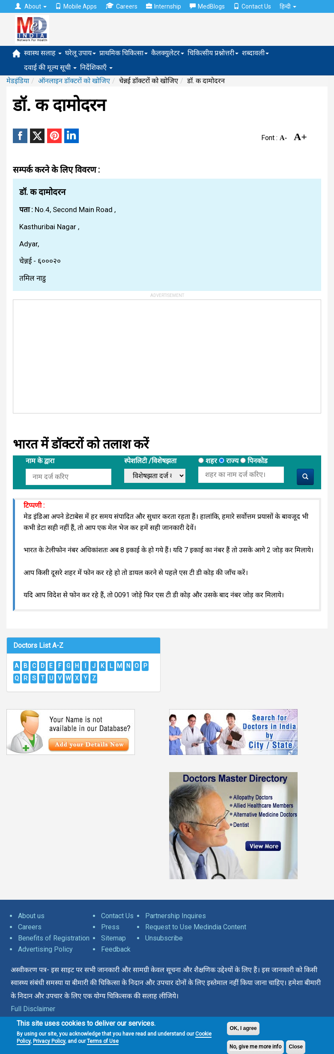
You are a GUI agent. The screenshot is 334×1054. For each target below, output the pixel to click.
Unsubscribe (164, 938)
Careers (121, 6)
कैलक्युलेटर (167, 53)
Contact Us (252, 6)
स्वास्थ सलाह (43, 53)
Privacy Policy (49, 1041)
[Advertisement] (77, 353)
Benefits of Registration (53, 938)
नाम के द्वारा (40, 461)
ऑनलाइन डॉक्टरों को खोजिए (74, 81)
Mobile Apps (76, 6)
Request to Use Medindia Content (195, 927)
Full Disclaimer (33, 1009)
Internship (163, 6)
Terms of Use (103, 1041)
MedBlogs (207, 6)
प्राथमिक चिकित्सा (123, 53)
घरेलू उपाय (80, 53)
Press (110, 927)
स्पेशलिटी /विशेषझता (150, 461)
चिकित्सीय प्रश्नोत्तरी (213, 53)
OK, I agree (243, 1028)
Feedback (116, 949)
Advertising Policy (45, 949)
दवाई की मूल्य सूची (50, 67)
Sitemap (113, 938)
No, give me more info (255, 1047)
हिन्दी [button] (288, 6)
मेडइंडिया (17, 81)
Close (296, 1047)
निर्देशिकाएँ (96, 67)
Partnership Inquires (175, 916)
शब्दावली (255, 53)
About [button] (31, 6)
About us (31, 916)
